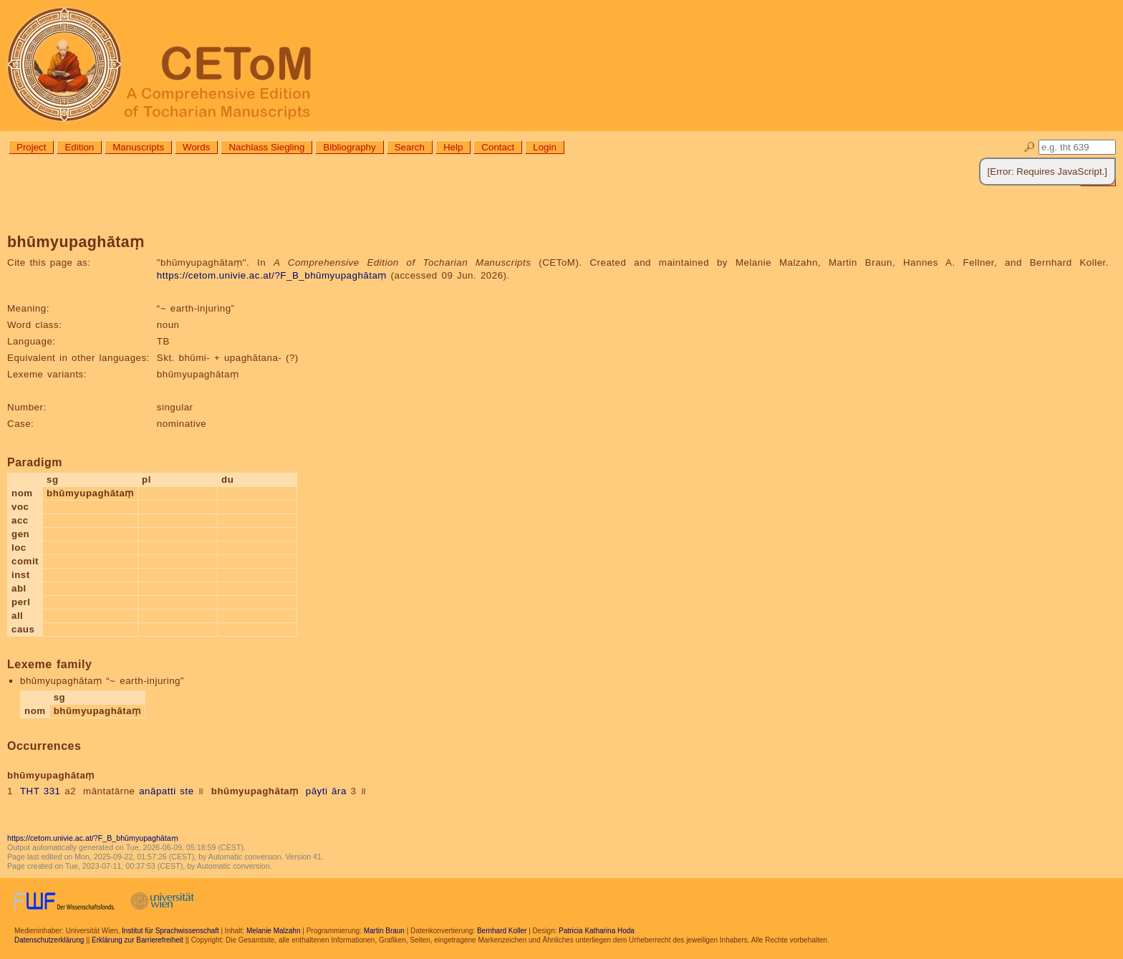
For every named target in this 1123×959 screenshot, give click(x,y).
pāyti (317, 791)
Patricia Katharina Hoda (597, 931)
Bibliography (349, 147)
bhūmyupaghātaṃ (255, 791)
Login (544, 147)
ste (186, 791)
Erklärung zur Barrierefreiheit (137, 940)
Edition (79, 147)
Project (31, 147)
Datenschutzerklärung (49, 940)
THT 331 (40, 791)
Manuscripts (138, 147)
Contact (497, 147)
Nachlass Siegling (266, 147)
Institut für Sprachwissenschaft (170, 931)
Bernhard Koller (501, 931)
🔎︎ (1029, 147)
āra (339, 791)
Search (410, 147)
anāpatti (157, 791)
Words (196, 147)
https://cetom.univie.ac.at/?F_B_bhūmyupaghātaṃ (272, 275)
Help (453, 147)
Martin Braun (384, 931)
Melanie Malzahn (273, 931)
